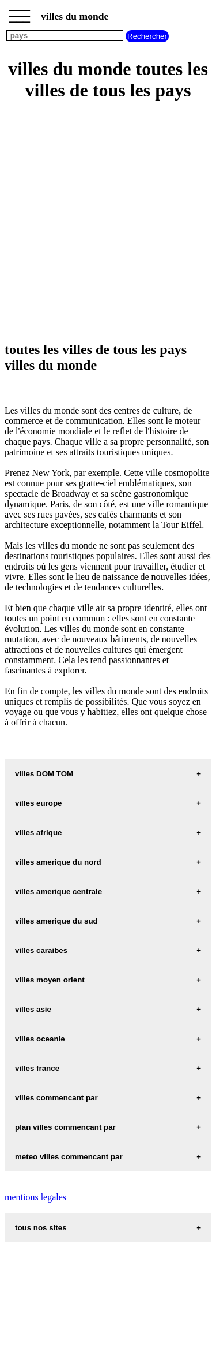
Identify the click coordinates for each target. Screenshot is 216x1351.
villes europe (38, 803)
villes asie (33, 1009)
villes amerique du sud (56, 921)
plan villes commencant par (65, 1127)
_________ (19, 13)
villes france (37, 1068)
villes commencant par (56, 1097)
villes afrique (38, 832)
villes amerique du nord (58, 862)
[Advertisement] (108, 222)
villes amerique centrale (58, 891)
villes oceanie (40, 1038)
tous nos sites (41, 1227)
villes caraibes (41, 950)
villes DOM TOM (44, 773)
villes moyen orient (50, 980)
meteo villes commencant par (69, 1156)
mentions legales (35, 1197)
